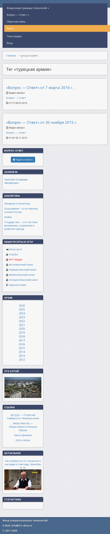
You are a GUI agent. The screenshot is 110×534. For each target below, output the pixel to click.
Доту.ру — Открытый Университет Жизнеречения (23, 416)
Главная (11, 55)
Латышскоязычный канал (23, 279)
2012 (22, 360)
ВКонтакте (15, 249)
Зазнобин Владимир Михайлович (16, 181)
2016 (22, 344)
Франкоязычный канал (22, 274)
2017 (22, 340)
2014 (22, 352)
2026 (22, 305)
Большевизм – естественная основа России (21, 210)
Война (8, 217)
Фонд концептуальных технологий (28, 8)
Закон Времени (23, 435)
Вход (10, 43)
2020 (22, 329)
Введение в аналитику (17, 203)
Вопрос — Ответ (18, 14)
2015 (22, 348)
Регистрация (14, 36)
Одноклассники (17, 284)
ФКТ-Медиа (15, 259)
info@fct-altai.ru (21, 525)
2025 (22, 309)
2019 (22, 332)
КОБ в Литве (23, 440)
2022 (22, 321)
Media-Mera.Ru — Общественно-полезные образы (23, 427)
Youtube (13, 254)
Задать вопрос (23, 159)
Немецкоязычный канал (22, 269)
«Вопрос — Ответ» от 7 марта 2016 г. (40, 87)
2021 (22, 325)
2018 (22, 336)
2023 (22, 317)
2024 (22, 313)
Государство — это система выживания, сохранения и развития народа (20, 225)
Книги (10, 28)
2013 (22, 356)
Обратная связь (16, 21)
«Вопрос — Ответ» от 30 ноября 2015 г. (41, 122)
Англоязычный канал (21, 264)
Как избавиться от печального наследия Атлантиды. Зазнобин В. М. (23, 464)
